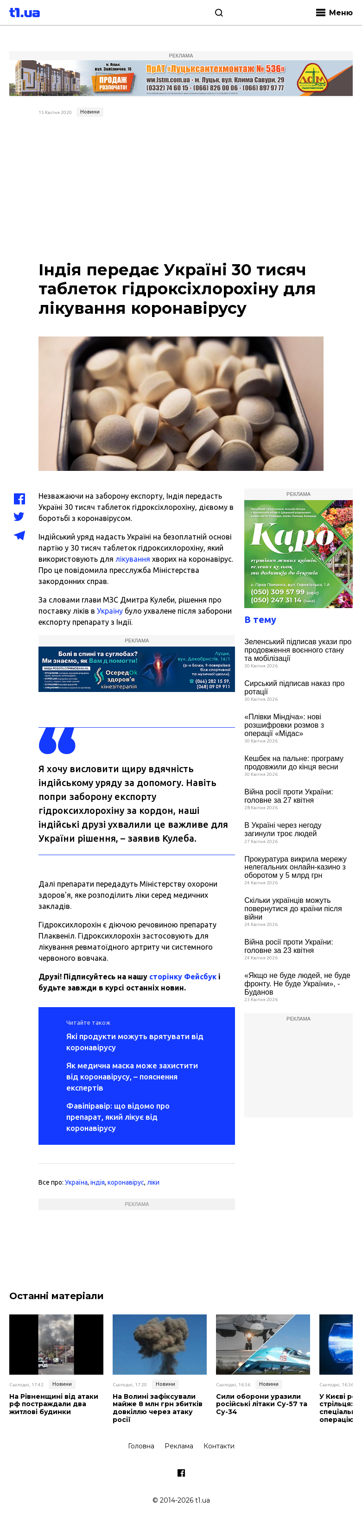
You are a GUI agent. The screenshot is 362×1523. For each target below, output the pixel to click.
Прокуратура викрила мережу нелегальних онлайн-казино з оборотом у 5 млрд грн (295, 867)
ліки (153, 1182)
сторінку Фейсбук (182, 976)
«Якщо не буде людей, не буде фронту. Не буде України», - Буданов (297, 983)
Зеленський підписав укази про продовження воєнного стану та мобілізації (297, 650)
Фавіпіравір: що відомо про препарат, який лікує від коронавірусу (118, 1116)
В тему (260, 619)
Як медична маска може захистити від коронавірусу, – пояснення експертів (132, 1076)
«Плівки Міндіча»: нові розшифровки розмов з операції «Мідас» (284, 725)
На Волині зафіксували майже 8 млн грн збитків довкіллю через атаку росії (158, 1408)
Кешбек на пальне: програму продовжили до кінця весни (293, 763)
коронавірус (126, 1182)
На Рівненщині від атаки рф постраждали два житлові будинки (53, 1404)
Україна (76, 1182)
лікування (132, 559)
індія (97, 1182)
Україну (110, 611)
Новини (90, 111)
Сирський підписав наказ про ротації (294, 687)
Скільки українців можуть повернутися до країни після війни (293, 908)
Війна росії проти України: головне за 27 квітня (288, 796)
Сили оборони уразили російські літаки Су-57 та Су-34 (261, 1404)
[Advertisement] (181, 190)
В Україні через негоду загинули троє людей (282, 829)
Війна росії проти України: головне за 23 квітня (288, 946)
